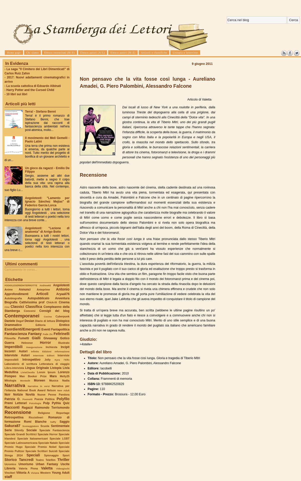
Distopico (62, 321)
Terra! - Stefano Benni (40, 111)
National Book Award (31, 390)
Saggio (64, 421)
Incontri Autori (16, 351)
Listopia (55, 368)
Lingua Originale (37, 368)
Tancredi (26, 460)
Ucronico (10, 464)
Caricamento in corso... (21, 269)
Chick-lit (51, 302)
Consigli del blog (54, 311)
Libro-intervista (14, 367)
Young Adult (60, 472)
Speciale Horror (48, 434)
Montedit (25, 380)
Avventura (62, 298)
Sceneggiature (30, 426)
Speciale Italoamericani (32, 438)
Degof (20, 320)
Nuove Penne (46, 394)
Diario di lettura (45, 320)
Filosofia (10, 338)
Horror (45, 343)
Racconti (12, 407)
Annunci (25, 289)
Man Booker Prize (32, 376)
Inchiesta (51, 347)
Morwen (39, 380)
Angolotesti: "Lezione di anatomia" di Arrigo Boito (47, 229)
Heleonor (27, 342)
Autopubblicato (38, 298)
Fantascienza (16, 334)
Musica (53, 380)
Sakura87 (12, 426)
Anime (9, 289)
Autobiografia (13, 298)
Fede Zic (48, 334)
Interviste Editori (43, 355)
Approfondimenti (16, 294)
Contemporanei (22, 315)
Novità (30, 394)
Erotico (64, 325)
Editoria (41, 324)
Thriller (63, 460)
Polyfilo (63, 399)
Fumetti (23, 338)
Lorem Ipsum (46, 372)
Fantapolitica (60, 329)
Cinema (64, 302)
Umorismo (26, 464)
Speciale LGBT (59, 438)
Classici (17, 307)
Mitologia (10, 380)
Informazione (62, 351)
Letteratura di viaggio (54, 363)
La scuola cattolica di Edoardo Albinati (33, 86)
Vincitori (10, 472)
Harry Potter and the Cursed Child (30, 90)
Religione (44, 412)
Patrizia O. (12, 399)
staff (8, 477)
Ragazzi (27, 407)
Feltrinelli (61, 334)
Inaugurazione (34, 347)
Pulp (46, 403)
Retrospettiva (14, 417)
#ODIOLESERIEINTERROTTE (21, 285)
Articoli (42, 294)
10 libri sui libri (16, 94)
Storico (11, 460)
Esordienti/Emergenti (22, 329)
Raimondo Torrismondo (52, 407)
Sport (65, 455)
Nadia (65, 380)
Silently (19, 430)
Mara (53, 376)
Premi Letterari (16, 403)
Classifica (34, 307)
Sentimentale (60, 426)
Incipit (65, 347)
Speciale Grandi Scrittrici (21, 434)
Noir (8, 394)
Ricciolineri (36, 417)
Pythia (56, 403)
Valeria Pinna (28, 468)
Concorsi (29, 310)
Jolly (47, 359)
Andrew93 (45, 285)
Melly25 (64, 376)
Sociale (31, 430)
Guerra (9, 343)
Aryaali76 (62, 294)
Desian (29, 321)
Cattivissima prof (31, 302)
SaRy (53, 421)
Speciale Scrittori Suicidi (41, 451)
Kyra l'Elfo (62, 359)
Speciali (33, 455)
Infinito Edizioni (41, 351)
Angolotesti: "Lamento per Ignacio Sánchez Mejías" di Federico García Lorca (47, 201)
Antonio (62, 289)
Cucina (48, 316)
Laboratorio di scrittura (21, 363)
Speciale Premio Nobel (40, 446)
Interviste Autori (17, 355)
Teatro (40, 459)
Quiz (66, 403)
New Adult (63, 390)
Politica (50, 399)
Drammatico (13, 325)
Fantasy (35, 334)
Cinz (7, 307)
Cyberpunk (62, 316)
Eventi (45, 329)
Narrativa (15, 385)
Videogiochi (63, 468)
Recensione (18, 412)
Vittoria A (23, 472)
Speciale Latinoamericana (21, 442)
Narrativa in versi (39, 386)
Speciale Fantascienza (54, 430)
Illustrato (63, 342)
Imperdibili (14, 347)
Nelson (51, 390)
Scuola (44, 425)
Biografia (11, 302)
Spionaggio (51, 455)
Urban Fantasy (47, 464)
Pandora (64, 394)
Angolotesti (61, 285)
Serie (8, 430)
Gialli (36, 338)
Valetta (47, 468)
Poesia (38, 399)
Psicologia (35, 403)
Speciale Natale (48, 442)
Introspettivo (32, 359)
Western (45, 472)
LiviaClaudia (28, 372)
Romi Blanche (35, 421)
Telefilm (50, 459)
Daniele (10, 321)
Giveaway (50, 338)
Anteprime (43, 289)
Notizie (18, 394)
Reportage (62, 412)
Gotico (64, 338)
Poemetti (27, 399)
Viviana (35, 472)
